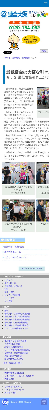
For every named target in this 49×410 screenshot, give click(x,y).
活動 (6, 289)
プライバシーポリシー (14, 390)
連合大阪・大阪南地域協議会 (17, 325)
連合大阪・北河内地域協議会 (17, 319)
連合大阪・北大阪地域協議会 (17, 316)
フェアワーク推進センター (16, 328)
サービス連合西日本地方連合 (17, 350)
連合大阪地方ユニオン (14, 359)
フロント (7, 58)
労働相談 (12, 295)
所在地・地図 (10, 392)
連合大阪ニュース (12, 252)
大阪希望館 (9, 379)
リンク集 (8, 301)
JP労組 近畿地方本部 (13, 347)
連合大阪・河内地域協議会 (16, 322)
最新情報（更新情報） (21, 58)
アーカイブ (9, 298)
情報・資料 (9, 292)
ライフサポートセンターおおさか (19, 376)
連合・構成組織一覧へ (13, 363)
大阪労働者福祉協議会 (14, 373)
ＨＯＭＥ (8, 280)
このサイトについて (13, 387)
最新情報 (13, 286)
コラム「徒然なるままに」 (16, 257)
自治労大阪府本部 (12, 344)
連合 (6, 310)
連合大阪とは (10, 283)
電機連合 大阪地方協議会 (15, 341)
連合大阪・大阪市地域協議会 (17, 313)
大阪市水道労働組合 (13, 356)
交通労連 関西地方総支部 (16, 353)
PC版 (43, 51)
